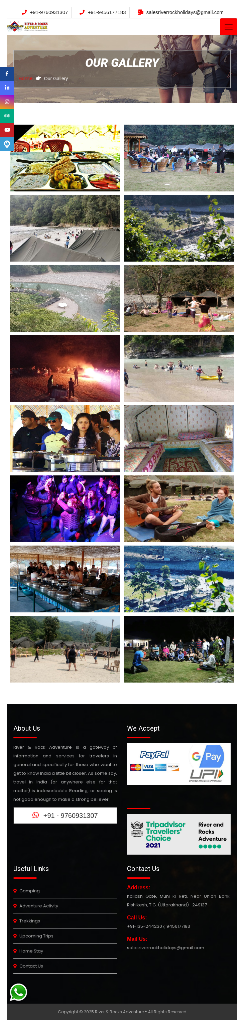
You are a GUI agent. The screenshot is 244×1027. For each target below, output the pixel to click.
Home (26, 78)
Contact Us (28, 966)
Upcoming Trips (33, 936)
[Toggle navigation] (228, 26)
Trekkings (26, 921)
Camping (26, 891)
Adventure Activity (35, 906)
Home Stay (28, 951)
